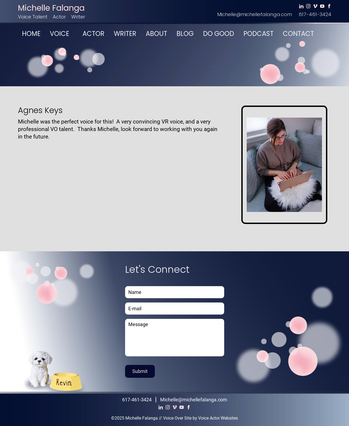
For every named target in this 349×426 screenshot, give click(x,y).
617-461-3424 (315, 14)
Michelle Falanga (51, 8)
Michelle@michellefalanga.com (254, 14)
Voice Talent (32, 16)
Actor (59, 16)
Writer (78, 16)
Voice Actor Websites (218, 418)
